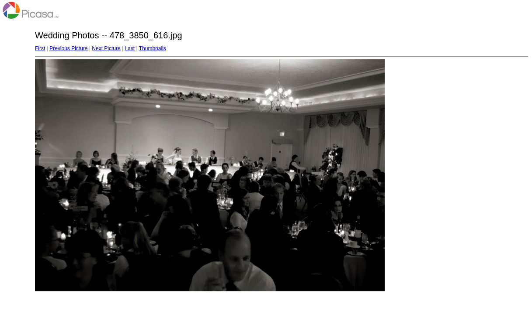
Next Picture (106, 48)
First (40, 48)
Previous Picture (68, 48)
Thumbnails (152, 48)
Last (130, 48)
